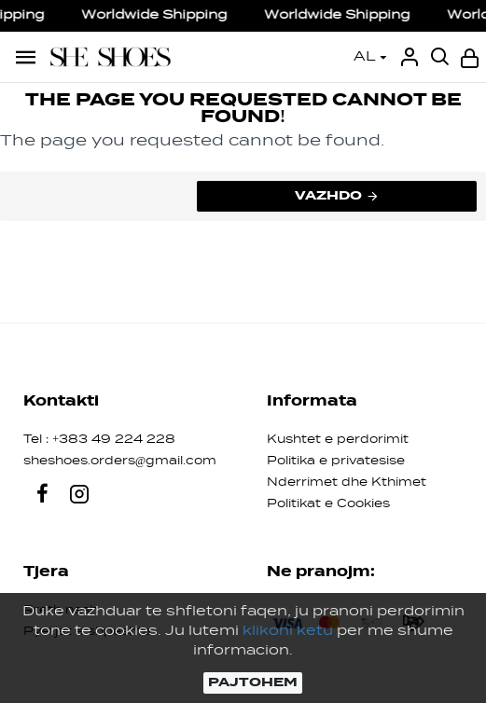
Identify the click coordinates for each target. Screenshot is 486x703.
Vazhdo (328, 195)
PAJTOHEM (253, 682)
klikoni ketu (288, 631)
